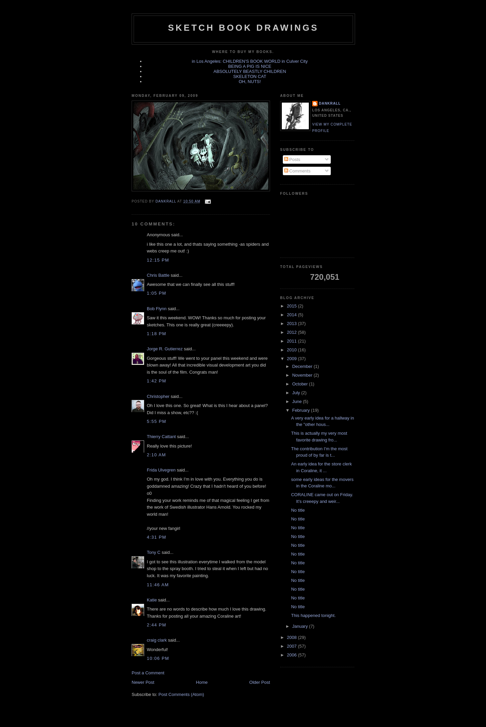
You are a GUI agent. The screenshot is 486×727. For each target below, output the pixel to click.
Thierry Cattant (161, 436)
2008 (292, 637)
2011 (292, 341)
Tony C (153, 552)
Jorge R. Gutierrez (165, 348)
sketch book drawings (243, 28)
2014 (292, 314)
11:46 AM (158, 584)
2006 (292, 654)
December (303, 366)
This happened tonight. (313, 615)
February (301, 410)
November (303, 375)
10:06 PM (158, 658)
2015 (292, 305)
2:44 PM (156, 624)
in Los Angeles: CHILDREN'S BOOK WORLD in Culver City (249, 61)
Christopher (158, 396)
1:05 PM (156, 293)
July (296, 392)
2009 (292, 358)
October (300, 383)
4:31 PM (156, 537)
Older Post (259, 682)
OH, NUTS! (250, 81)
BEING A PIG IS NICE (249, 66)
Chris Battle (158, 275)
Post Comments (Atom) (181, 694)
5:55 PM (156, 421)
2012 (292, 332)
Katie (152, 599)
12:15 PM (158, 260)
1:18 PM (156, 333)
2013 (292, 323)
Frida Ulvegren (161, 470)
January (300, 626)
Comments (297, 170)
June (297, 401)
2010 (292, 349)
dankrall (330, 103)
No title (297, 510)
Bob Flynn (157, 308)
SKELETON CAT (249, 76)
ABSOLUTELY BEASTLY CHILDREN (249, 71)
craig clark (157, 640)
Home (202, 682)
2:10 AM (156, 454)
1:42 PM (156, 380)
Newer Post (143, 682)
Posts (292, 159)
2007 (292, 646)
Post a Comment (148, 672)
